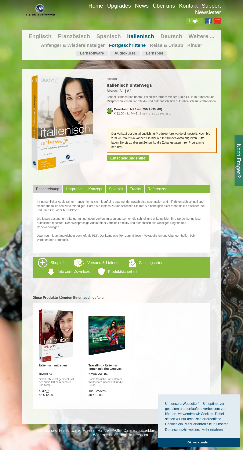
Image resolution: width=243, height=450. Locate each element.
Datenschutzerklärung (142, 430)
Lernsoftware (92, 53)
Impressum (138, 435)
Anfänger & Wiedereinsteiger (73, 45)
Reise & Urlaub (166, 45)
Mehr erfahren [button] (212, 430)
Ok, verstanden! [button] (199, 442)
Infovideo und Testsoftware (57, 430)
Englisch (40, 36)
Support (211, 6)
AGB (117, 430)
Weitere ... (201, 36)
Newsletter (208, 12)
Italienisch (140, 36)
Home (95, 6)
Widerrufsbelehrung (109, 435)
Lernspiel (154, 53)
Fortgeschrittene (127, 45)
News (142, 6)
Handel (104, 430)
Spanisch (108, 36)
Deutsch (171, 36)
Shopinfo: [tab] (100, 267)
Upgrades (119, 6)
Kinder (194, 45)
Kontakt (188, 6)
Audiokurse (125, 53)
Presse (89, 430)
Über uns (164, 6)
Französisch (74, 36)
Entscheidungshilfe (127, 158)
